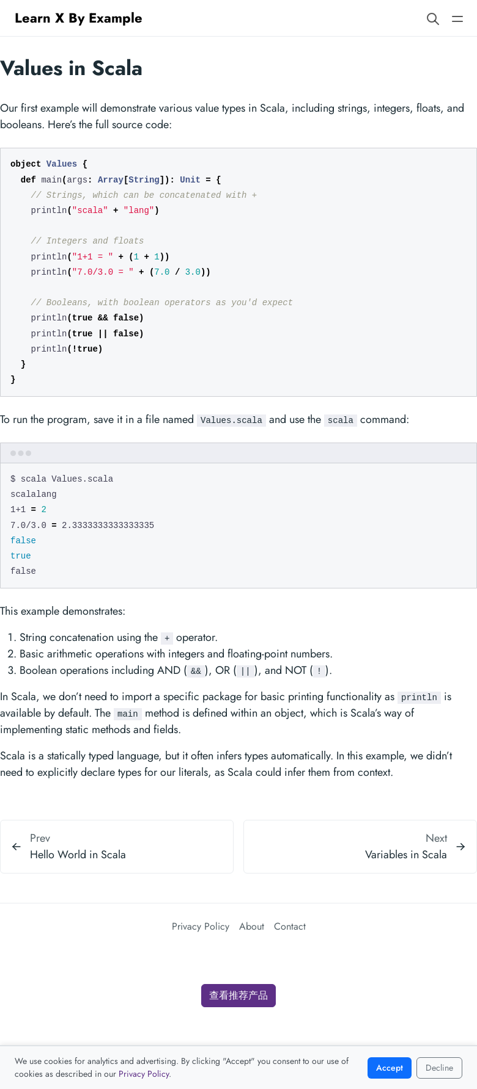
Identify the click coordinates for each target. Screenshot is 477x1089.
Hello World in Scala (78, 855)
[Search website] (433, 18)
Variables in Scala (406, 855)
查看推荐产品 (238, 995)
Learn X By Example (78, 17)
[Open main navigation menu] (457, 18)
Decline (439, 1068)
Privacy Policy (200, 926)
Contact (290, 926)
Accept (389, 1068)
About (251, 926)
